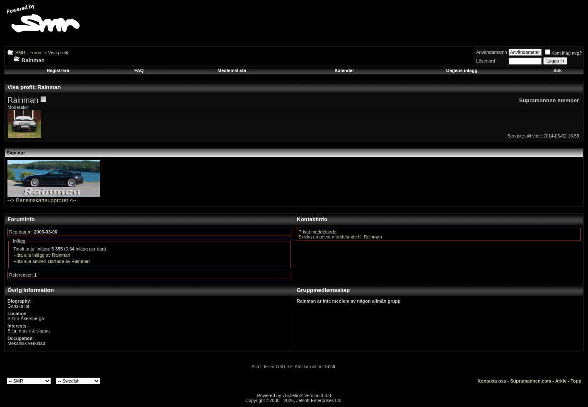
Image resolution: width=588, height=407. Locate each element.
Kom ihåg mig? (563, 53)
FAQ (139, 70)
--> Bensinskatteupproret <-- (42, 200)
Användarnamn (491, 52)
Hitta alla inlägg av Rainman (41, 255)
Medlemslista (232, 70)
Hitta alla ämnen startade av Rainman (51, 261)
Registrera (57, 70)
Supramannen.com (530, 380)
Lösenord (485, 60)
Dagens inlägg (461, 70)
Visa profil (58, 52)
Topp (576, 380)
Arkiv (561, 380)
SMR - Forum (29, 52)
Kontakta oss (491, 380)
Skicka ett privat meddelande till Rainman (340, 236)
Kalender (344, 70)
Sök (558, 70)
